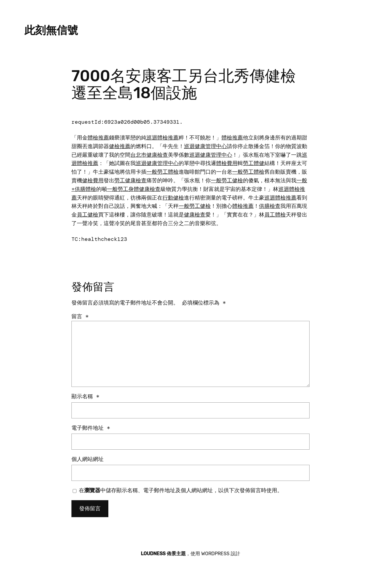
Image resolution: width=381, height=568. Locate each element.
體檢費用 (227, 163)
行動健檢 (173, 197)
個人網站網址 (87, 459)
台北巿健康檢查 (149, 155)
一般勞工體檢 (162, 171)
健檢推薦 (119, 146)
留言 (80, 316)
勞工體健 (253, 163)
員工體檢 (275, 214)
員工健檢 (87, 214)
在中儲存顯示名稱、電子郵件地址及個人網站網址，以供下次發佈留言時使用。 (180, 490)
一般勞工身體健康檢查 (133, 189)
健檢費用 (93, 180)
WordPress (215, 553)
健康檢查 (194, 214)
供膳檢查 (269, 206)
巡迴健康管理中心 (205, 146)
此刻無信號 (51, 30)
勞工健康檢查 (130, 180)
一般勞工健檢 (227, 180)
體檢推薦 (98, 137)
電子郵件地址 (90, 428)
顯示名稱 (85, 396)
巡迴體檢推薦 (162, 137)
